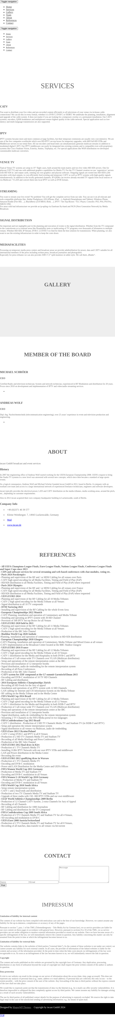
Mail (9, 520)
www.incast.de (14, 525)
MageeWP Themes (22, 1010)
